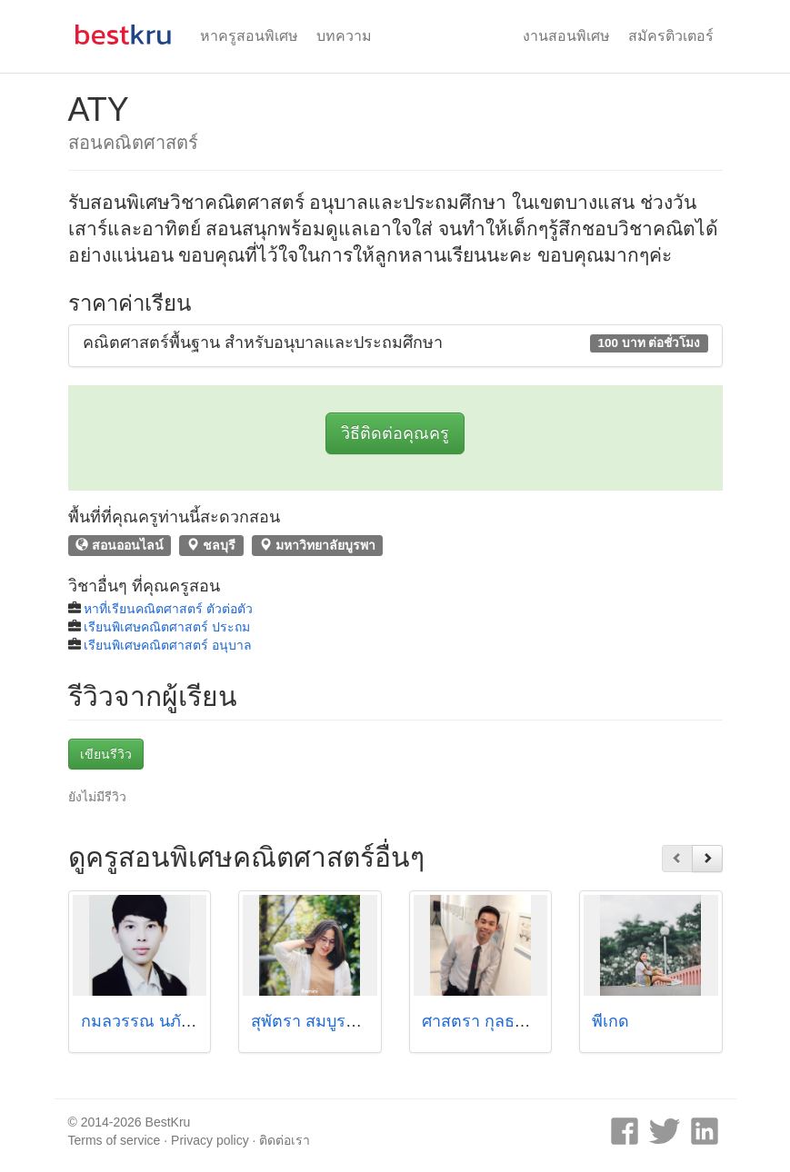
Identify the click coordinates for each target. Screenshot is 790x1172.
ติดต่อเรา (284, 1140)
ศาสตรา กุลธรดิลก (488, 1021)
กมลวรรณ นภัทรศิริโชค (166, 1021)
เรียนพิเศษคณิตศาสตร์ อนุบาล (168, 645)
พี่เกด (610, 1021)
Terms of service (114, 1140)
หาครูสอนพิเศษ (249, 36)
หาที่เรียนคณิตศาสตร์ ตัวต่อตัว (168, 608)
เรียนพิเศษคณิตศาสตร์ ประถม (167, 627)
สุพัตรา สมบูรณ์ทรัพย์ (326, 1021)
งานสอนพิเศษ (566, 36)
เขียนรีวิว (106, 754)
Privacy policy (210, 1140)
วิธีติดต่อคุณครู (395, 433)
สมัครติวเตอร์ (671, 36)
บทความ (344, 36)
